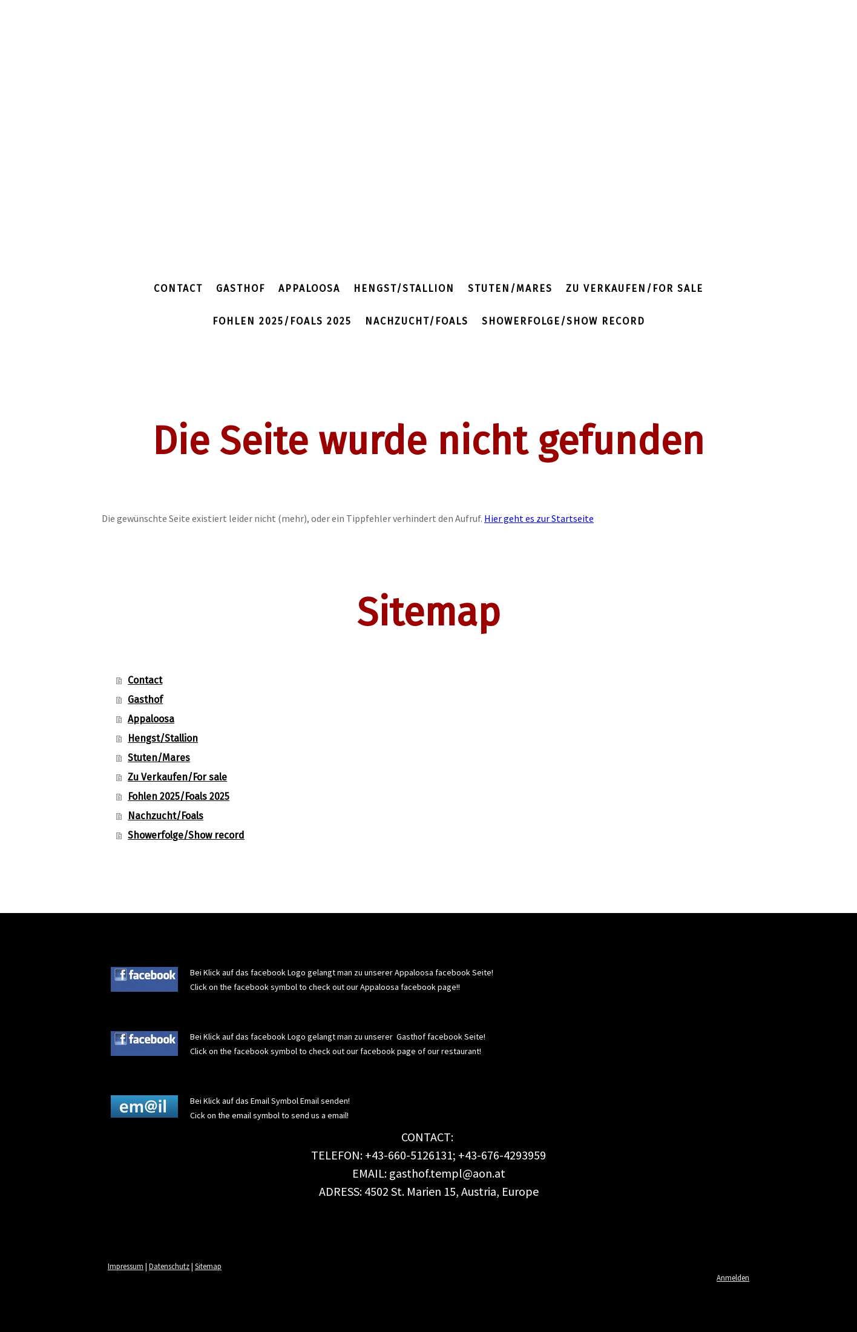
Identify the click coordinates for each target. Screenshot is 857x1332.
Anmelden (733, 1277)
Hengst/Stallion (404, 288)
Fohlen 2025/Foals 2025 (282, 321)
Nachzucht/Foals (416, 321)
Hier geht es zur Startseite (539, 518)
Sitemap (208, 1266)
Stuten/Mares (510, 288)
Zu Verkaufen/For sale (634, 288)
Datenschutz (169, 1266)
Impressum (125, 1266)
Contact (178, 288)
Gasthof (240, 288)
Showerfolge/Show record (563, 321)
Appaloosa (309, 288)
